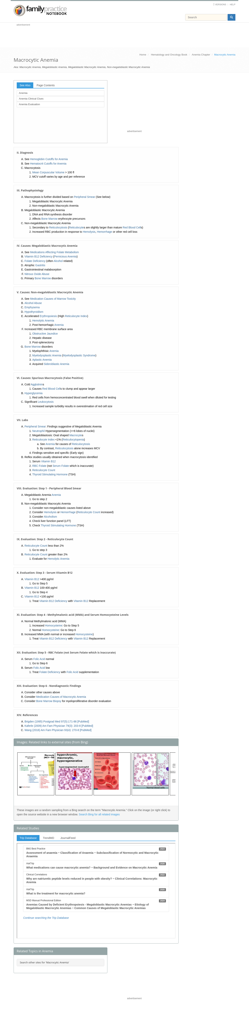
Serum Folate (61, 465)
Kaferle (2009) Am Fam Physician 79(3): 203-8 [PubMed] (59, 725)
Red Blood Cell (132, 227)
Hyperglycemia (34, 393)
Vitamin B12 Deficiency (39, 256)
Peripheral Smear (84, 196)
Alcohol (58, 261)
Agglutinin (37, 384)
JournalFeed (67, 838)
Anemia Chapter (201, 54)
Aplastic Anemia (42, 359)
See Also (25, 85)
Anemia (23, 93)
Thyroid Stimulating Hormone (50, 474)
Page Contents (46, 85)
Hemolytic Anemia (43, 320)
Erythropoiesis (48, 316)
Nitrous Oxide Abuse (37, 274)
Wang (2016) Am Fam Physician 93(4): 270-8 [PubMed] (58, 730)
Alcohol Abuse (33, 303)
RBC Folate (39, 465)
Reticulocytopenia (73, 439)
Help (232, 4)
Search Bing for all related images (99, 814)
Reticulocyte (76, 227)
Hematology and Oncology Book (169, 54)
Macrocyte (75, 435)
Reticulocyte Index (76, 316)
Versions (220, 4)
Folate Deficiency (35, 261)
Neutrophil (38, 431)
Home (142, 54)
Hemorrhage (104, 231)
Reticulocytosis (58, 227)
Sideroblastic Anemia (56, 364)
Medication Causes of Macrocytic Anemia (61, 696)
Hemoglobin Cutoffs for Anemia (49, 159)
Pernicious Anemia (65, 256)
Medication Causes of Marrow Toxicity (53, 298)
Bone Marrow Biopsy (48, 701)
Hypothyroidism (34, 311)
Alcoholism (50, 516)
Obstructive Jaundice (45, 333)
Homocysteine (53, 625)
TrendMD (48, 838)
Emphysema (32, 307)
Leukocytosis (45, 401)
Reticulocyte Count (43, 470)
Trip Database (28, 838)
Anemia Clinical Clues (31, 98)
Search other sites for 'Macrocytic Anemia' (44, 962)
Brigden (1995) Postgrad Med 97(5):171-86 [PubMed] (57, 721)
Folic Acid (39, 659)
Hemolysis (89, 231)
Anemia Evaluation (29, 104)
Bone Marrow (49, 218)
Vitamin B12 (48, 461)
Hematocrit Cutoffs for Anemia (48, 163)
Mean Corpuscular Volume (48, 172)
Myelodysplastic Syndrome (79, 355)
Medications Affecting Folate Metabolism (54, 252)
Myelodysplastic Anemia (46, 355)
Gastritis (40, 265)
